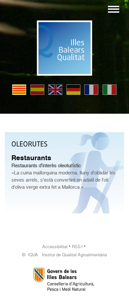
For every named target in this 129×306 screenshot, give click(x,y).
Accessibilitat (55, 246)
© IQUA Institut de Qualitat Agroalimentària (64, 254)
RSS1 (77, 246)
